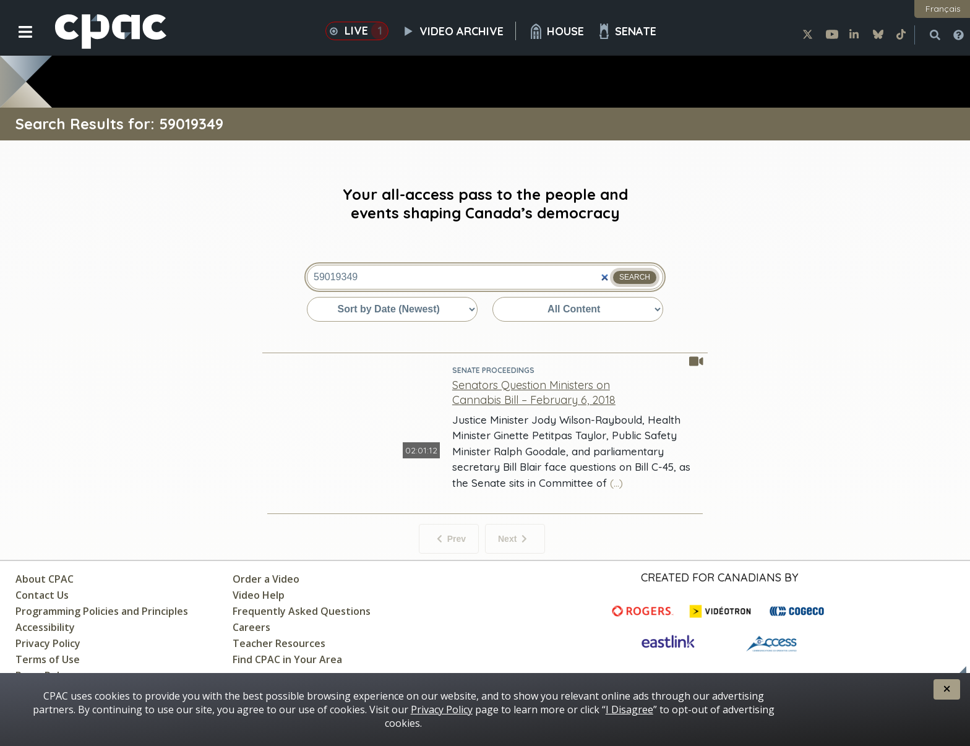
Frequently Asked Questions (302, 611)
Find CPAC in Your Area (287, 659)
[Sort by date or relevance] (392, 309)
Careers (251, 627)
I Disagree (629, 709)
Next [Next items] (512, 539)
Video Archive (458, 31)
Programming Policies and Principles (101, 611)
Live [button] (357, 31)
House (556, 31)
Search (634, 277)
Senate (626, 31)
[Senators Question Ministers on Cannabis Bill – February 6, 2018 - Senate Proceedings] (534, 392)
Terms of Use (47, 659)
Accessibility (45, 627)
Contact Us (42, 595)
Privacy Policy (47, 643)
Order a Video (266, 579)
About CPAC (44, 579)
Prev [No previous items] (451, 539)
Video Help (259, 595)
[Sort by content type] (577, 309)
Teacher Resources (279, 643)
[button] (17, 41)
